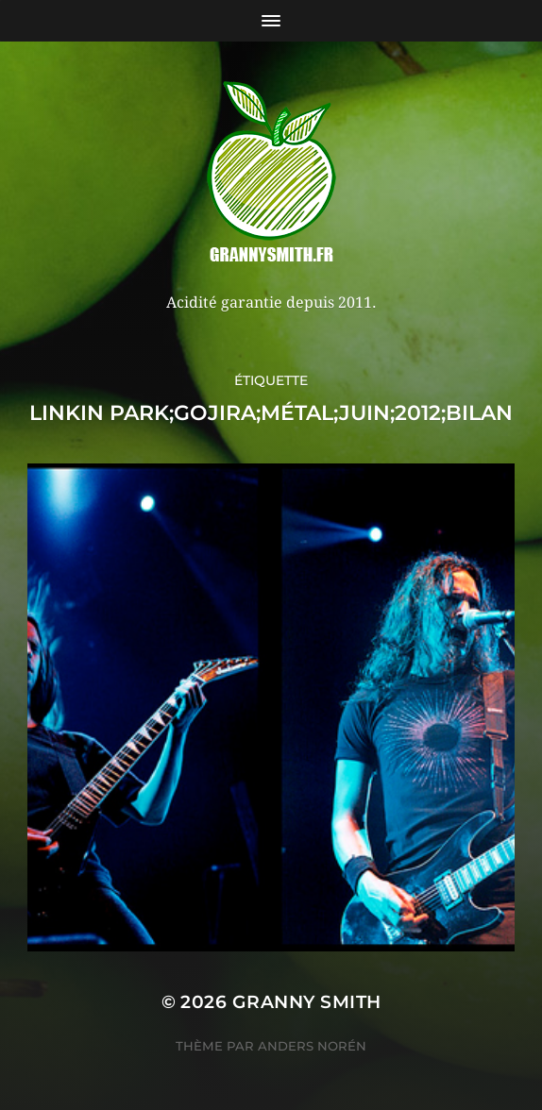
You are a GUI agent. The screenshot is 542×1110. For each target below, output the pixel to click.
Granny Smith (306, 1002)
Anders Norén (312, 1045)
